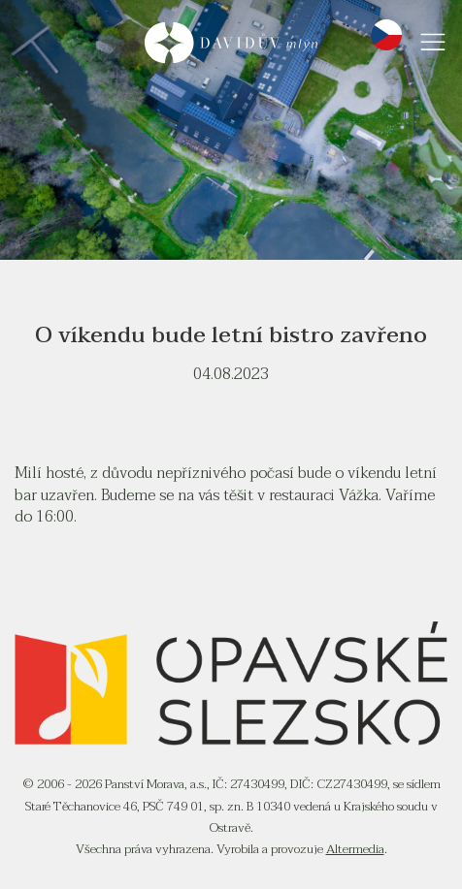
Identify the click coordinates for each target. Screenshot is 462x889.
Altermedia (355, 849)
